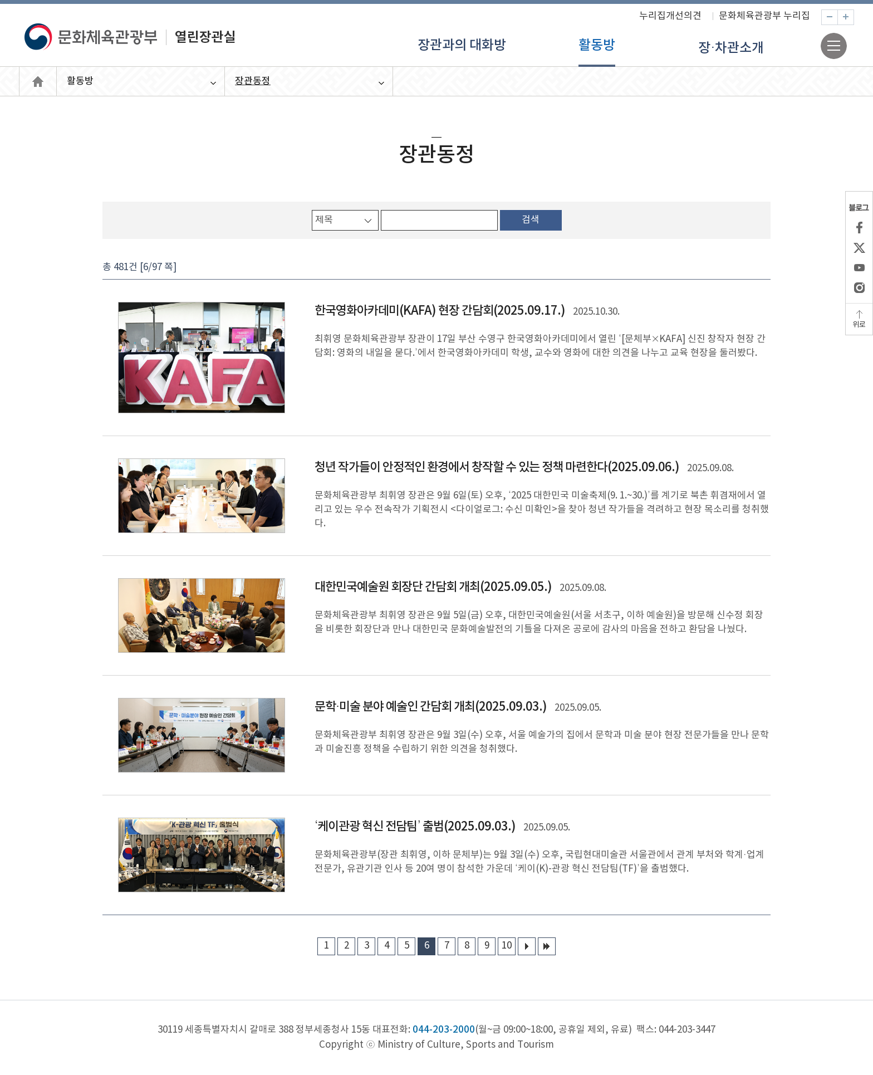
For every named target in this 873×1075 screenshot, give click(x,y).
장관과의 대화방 (462, 45)
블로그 (859, 207)
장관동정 (253, 81)
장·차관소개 (731, 48)
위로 (859, 325)
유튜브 (859, 267)
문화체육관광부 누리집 (764, 16)
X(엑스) (859, 247)
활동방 (596, 45)
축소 (837, 17)
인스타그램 (859, 287)
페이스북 (859, 227)
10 (507, 945)
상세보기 (436, 358)
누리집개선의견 (670, 16)
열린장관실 (37, 81)
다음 (527, 946)
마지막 (547, 946)
